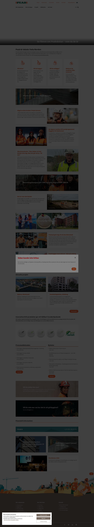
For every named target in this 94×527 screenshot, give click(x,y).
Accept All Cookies (43, 515)
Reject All (43, 518)
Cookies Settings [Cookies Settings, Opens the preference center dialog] (43, 521)
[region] (27, 518)
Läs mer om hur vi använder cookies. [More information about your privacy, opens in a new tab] (11, 520)
